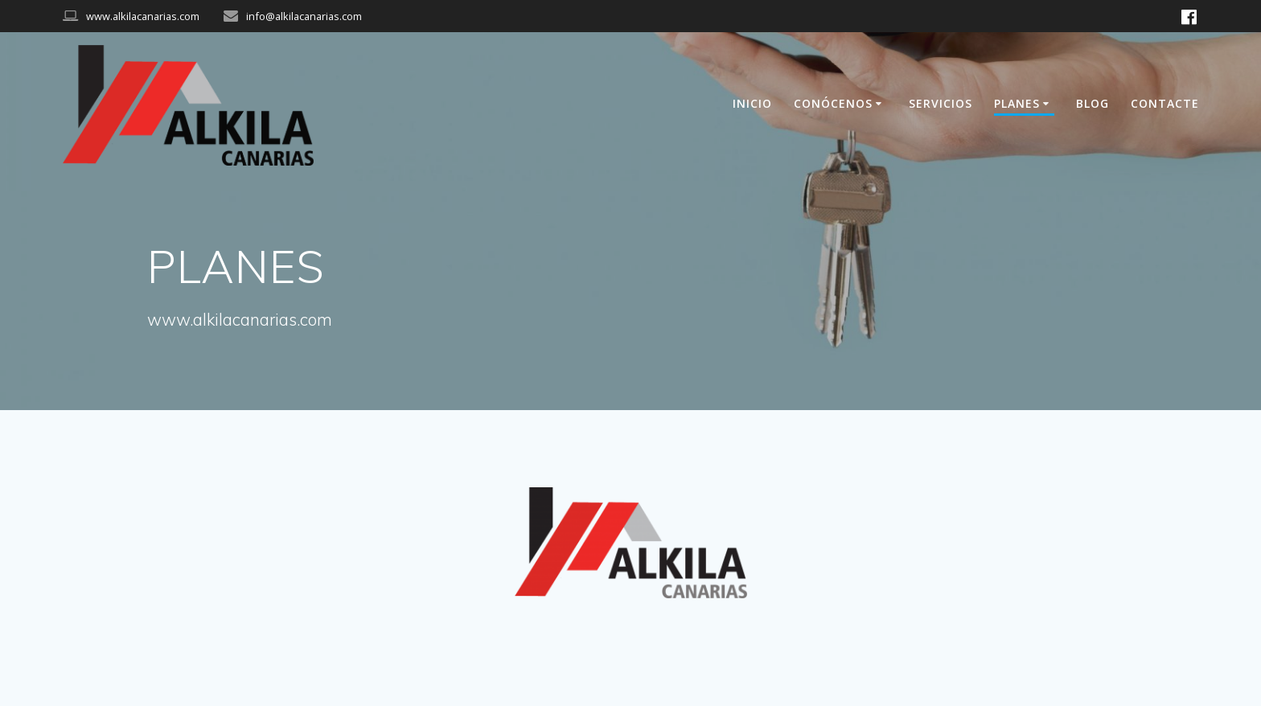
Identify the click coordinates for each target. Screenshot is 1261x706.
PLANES (1017, 103)
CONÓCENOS (833, 103)
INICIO (752, 103)
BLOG (1092, 103)
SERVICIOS (940, 103)
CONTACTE (1165, 103)
